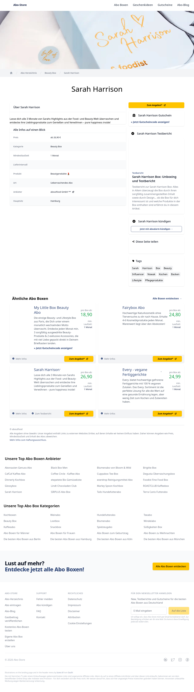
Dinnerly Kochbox (15, 479)
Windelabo (150, 521)
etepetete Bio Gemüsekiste (66, 479)
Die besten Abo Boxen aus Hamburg (71, 539)
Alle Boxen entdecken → (167, 298)
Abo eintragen (13, 605)
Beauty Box (56, 146)
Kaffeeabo (9, 527)
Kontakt (40, 617)
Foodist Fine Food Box (155, 479)
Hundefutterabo (106, 515)
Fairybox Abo (133, 307)
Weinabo (55, 515)
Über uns (10, 646)
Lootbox (55, 521)
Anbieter (17, 191)
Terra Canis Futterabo (155, 492)
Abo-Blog (183, 5)
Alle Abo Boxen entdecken (171, 566)
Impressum (74, 605)
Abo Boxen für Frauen (62, 533)
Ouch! (70, 672)
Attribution (74, 617)
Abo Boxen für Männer (16, 533)
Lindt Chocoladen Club (64, 486)
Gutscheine (165, 5)
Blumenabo (103, 521)
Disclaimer (74, 611)
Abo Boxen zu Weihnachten (159, 533)
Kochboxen (10, 515)
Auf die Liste (179, 610)
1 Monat (54, 155)
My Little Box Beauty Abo (51, 310)
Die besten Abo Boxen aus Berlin (22, 539)
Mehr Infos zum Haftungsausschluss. (28, 439)
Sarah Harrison (47, 369)
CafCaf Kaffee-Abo (15, 473)
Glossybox (11, 486)
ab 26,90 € (55, 137)
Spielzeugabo (104, 527)
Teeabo (148, 515)
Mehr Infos (21, 358)
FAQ (38, 611)
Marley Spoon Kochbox (110, 486)
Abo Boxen (121, 5)
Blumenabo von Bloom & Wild (114, 467)
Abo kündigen (44, 605)
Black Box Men (59, 467)
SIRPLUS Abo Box (60, 492)
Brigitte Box (149, 467)
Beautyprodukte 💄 (60, 173)
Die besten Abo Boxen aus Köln (114, 539)
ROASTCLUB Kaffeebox (156, 486)
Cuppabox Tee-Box (107, 473)
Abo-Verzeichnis (14, 599)
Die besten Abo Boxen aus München (164, 539)
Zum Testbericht (43, 413)
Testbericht (138, 172)
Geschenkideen (143, 5)
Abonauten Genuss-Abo (18, 467)
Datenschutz (75, 599)
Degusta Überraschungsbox (159, 473)
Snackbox (55, 527)
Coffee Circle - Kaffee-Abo (65, 473)
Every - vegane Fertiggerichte (134, 372)
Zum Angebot (156, 105)
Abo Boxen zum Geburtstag (112, 533)
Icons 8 (60, 672)
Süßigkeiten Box (153, 527)
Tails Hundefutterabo (109, 492)
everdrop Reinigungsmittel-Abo (115, 479)
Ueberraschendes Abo (61, 182)
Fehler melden (44, 599)
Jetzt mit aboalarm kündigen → (156, 228)
